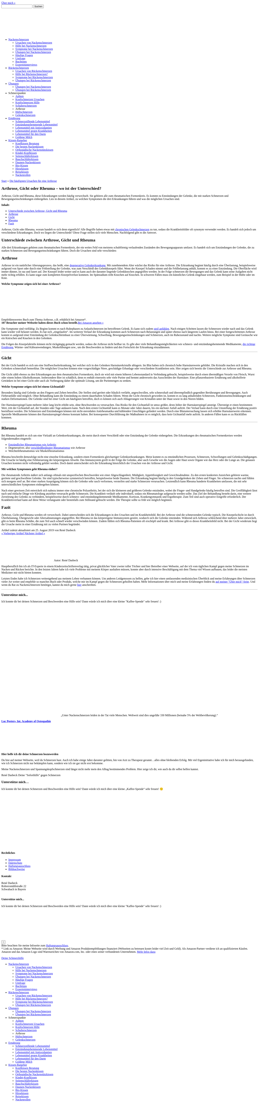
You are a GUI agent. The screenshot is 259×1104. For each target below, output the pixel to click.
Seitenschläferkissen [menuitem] (26, 1080)
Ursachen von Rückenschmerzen (33, 71)
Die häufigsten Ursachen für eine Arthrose (33, 180)
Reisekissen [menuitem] (22, 1096)
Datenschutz (15, 862)
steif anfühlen (161, 328)
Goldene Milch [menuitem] (23, 1061)
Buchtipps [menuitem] (21, 986)
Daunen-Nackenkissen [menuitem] (28, 1086)
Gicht (11, 217)
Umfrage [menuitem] (20, 982)
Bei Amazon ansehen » (91, 322)
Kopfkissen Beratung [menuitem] (27, 1068)
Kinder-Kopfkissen (26, 152)
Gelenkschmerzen (25, 115)
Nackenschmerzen (18, 39)
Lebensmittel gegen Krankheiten (33, 130)
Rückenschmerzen (18, 67)
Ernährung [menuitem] (14, 1042)
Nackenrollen (22, 174)
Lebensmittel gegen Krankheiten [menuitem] (33, 1055)
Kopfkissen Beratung (27, 143)
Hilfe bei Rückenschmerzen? (31, 74)
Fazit (11, 223)
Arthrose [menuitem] (20, 1033)
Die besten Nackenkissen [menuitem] (29, 1071)
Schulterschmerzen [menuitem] (26, 1030)
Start (4, 180)
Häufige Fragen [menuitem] (24, 979)
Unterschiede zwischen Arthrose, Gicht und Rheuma (37, 210)
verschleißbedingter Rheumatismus (50, 447)
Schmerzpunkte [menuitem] (17, 1017)
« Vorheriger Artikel (12, 533)
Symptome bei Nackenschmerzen (34, 48)
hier (79, 584)
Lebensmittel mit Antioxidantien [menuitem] (33, 1052)
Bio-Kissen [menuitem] (21, 1090)
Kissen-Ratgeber (17, 140)
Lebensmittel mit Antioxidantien (33, 127)
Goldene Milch (23, 137)
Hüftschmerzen (24, 111)
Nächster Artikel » (34, 533)
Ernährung (14, 118)
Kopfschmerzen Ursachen (29, 99)
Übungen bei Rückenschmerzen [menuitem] (33, 1005)
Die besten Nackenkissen (29, 146)
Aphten (19, 96)
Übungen (13, 83)
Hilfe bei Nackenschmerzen (31, 45)
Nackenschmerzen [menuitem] (18, 964)
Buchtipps (21, 61)
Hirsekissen (22, 168)
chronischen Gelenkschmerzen (132, 229)
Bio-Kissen (21, 165)
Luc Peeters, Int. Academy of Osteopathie (26, 721)
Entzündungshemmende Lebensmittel (36, 124)
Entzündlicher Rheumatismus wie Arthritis (32, 444)
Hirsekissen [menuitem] (22, 1093)
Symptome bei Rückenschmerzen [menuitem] (34, 1001)
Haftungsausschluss (19, 866)
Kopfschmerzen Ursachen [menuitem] (29, 1023)
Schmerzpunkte (17, 93)
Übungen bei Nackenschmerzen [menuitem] (33, 976)
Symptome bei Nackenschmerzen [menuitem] (34, 973)
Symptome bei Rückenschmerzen (34, 77)
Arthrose (20, 108)
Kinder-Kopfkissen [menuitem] (26, 1077)
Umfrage (20, 58)
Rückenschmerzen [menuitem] (18, 992)
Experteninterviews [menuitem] (26, 989)
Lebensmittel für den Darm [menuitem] (30, 1058)
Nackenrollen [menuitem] (22, 1099)
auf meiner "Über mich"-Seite (232, 581)
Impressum (14, 859)
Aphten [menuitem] (19, 1020)
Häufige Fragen (24, 55)
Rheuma (13, 220)
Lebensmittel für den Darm (30, 134)
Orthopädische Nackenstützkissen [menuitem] (34, 1074)
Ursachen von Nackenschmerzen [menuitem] (33, 967)
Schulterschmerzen (26, 105)
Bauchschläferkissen (26, 159)
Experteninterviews (26, 64)
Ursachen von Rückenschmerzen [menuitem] (33, 995)
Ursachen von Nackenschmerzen (33, 42)
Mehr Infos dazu (146, 951)
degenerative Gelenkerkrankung (87, 265)
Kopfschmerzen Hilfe (27, 102)
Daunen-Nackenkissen (28, 162)
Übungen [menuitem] (13, 1008)
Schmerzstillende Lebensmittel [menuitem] (32, 1045)
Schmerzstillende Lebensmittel (32, 121)
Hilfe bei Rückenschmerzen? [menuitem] (31, 998)
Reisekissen (22, 171)
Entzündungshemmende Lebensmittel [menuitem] (36, 1049)
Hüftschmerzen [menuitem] (24, 1036)
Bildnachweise (16, 869)
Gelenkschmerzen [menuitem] (25, 1039)
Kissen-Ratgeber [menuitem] (17, 1064)
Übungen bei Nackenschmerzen (33, 52)
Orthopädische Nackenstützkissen (34, 149)
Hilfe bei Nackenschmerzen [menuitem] (31, 970)
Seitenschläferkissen (26, 156)
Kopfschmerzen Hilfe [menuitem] (27, 1027)
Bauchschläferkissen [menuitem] (26, 1083)
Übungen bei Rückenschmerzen (33, 80)
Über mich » (8, 2)
